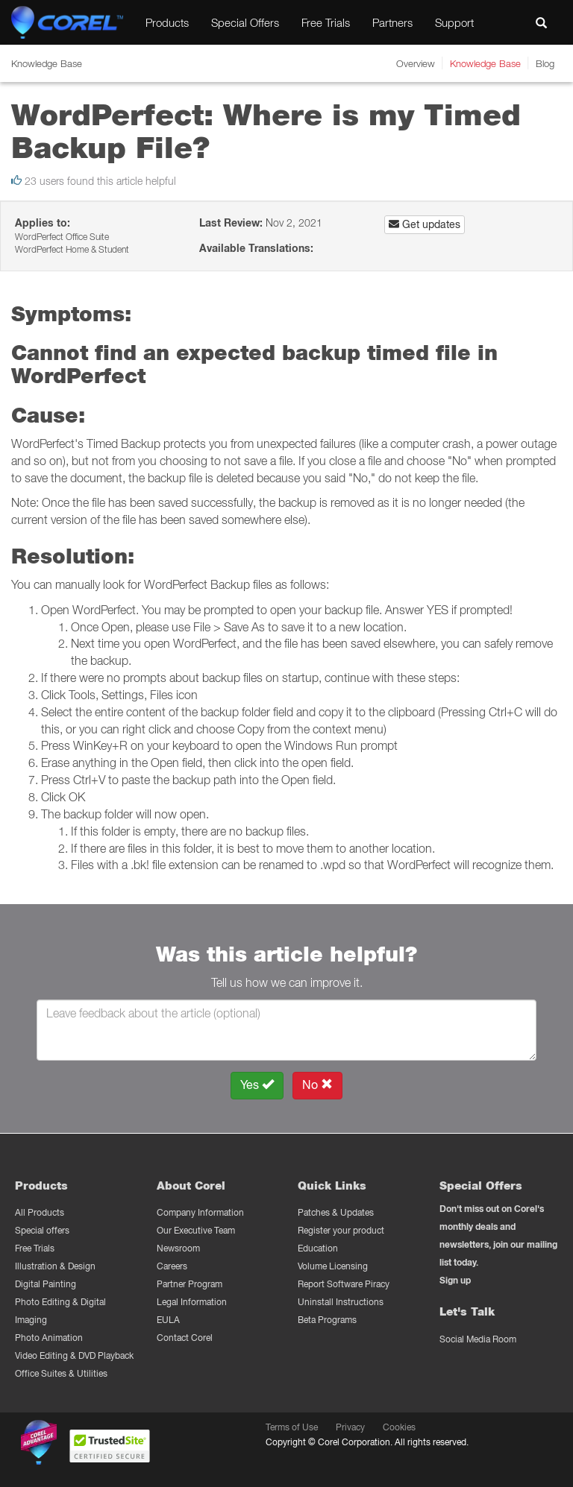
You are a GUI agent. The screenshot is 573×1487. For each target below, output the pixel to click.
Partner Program (189, 1283)
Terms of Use (292, 1427)
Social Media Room (477, 1339)
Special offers (42, 1230)
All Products (39, 1212)
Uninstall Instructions (340, 1301)
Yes (257, 1085)
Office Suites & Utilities (61, 1373)
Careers (172, 1266)
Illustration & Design (55, 1266)
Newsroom (178, 1248)
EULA (168, 1319)
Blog (545, 63)
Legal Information (192, 1301)
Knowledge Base (485, 63)
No (317, 1085)
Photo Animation (49, 1337)
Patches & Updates (336, 1212)
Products (167, 22)
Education (318, 1248)
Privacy (350, 1427)
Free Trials (325, 22)
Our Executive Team (196, 1230)
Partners (392, 22)
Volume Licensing (333, 1266)
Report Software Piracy (343, 1283)
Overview (415, 63)
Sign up (455, 1280)
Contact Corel (185, 1337)
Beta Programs (327, 1319)
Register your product (341, 1230)
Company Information (200, 1212)
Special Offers (245, 22)
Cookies (399, 1427)
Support (454, 22)
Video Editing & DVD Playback (74, 1355)
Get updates (424, 224)
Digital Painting (45, 1283)
